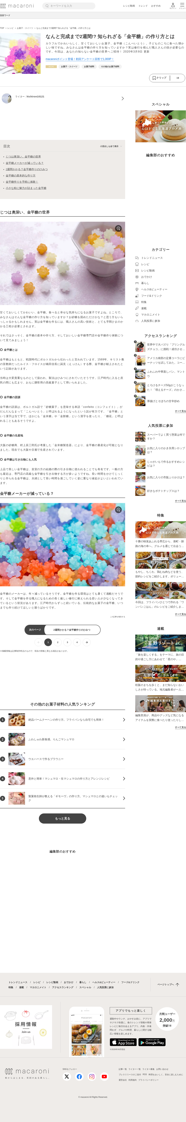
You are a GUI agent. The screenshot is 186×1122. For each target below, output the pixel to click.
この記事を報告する (117, 617)
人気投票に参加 (105, 987)
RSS (145, 1074)
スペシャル (85, 987)
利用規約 (133, 1080)
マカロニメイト (38, 987)
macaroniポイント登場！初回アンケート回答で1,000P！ (80, 59)
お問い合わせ (162, 1069)
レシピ (36, 982)
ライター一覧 (135, 1069)
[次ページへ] (87, 642)
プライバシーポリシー (148, 1080)
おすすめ (156, 5)
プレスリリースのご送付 (130, 1074)
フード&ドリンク (130, 982)
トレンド (143, 5)
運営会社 (123, 1080)
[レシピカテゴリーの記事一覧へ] (51, 67)
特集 (10, 987)
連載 (21, 987)
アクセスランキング (62, 987)
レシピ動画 (129, 5)
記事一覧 (123, 1069)
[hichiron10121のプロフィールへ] (62, 98)
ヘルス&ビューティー (103, 982)
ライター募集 (148, 1069)
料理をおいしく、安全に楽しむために (166, 1074)
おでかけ (68, 982)
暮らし (82, 982)
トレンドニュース (17, 982)
